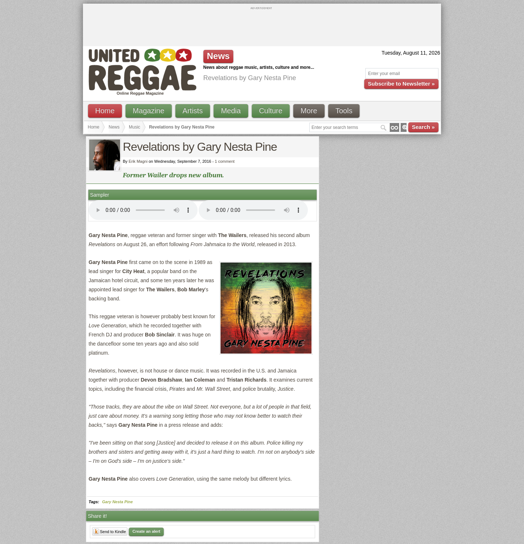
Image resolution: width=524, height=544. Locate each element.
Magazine (148, 111)
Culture (270, 111)
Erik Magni (137, 161)
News (114, 127)
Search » (423, 127)
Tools (344, 111)
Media (231, 111)
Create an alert (146, 531)
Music (134, 127)
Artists (193, 111)
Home (105, 111)
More (309, 111)
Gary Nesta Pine (117, 502)
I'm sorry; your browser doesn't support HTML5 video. (143, 210)
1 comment (224, 161)
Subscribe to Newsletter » (401, 83)
